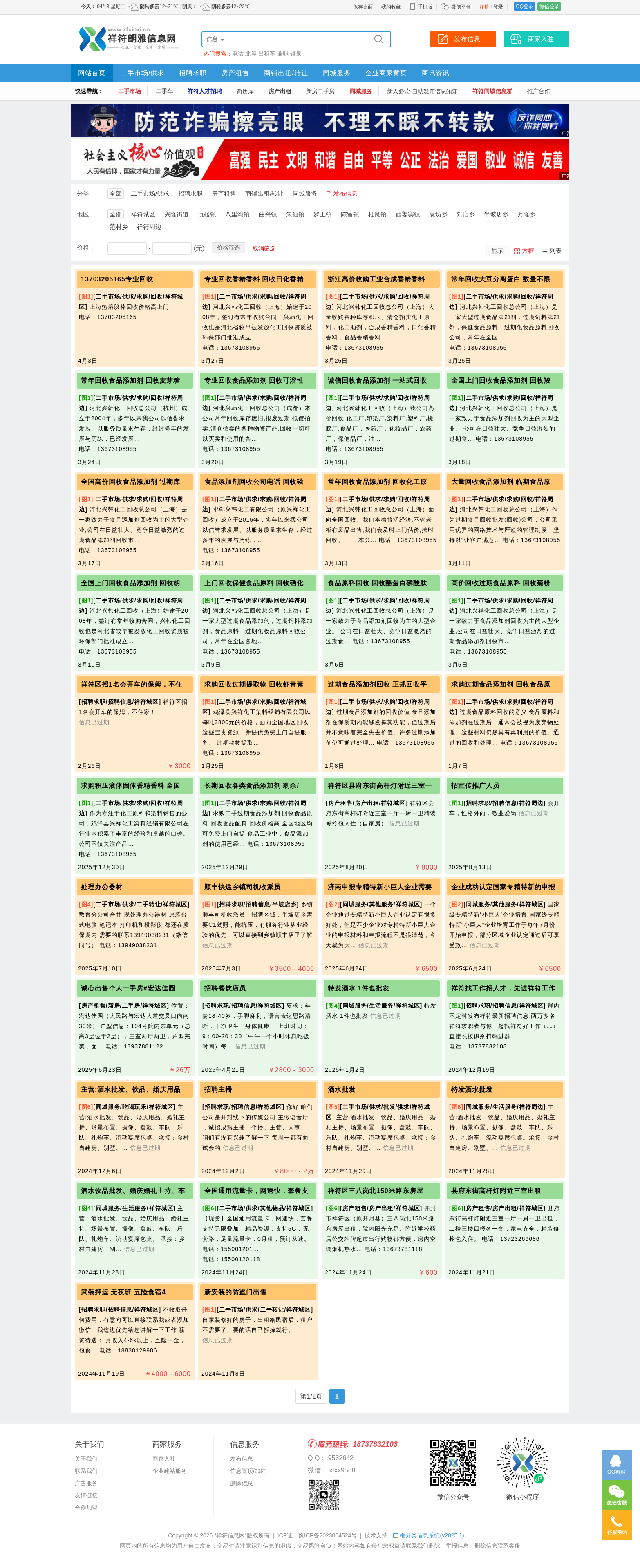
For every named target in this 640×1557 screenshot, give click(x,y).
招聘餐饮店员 (225, 988)
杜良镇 (377, 214)
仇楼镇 (207, 214)
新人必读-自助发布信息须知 (422, 91)
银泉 (296, 53)
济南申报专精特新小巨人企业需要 (380, 886)
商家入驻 (163, 1458)
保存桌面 (363, 7)
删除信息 (241, 1483)
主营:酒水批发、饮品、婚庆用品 (131, 1089)
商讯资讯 (436, 72)
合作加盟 (86, 1507)
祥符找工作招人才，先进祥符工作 (503, 988)
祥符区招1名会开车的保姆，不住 (131, 684)
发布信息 (345, 193)
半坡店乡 (496, 214)
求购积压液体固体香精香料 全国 (130, 785)
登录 (498, 7)
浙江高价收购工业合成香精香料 (376, 279)
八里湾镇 (237, 214)
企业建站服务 (169, 1471)
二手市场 (129, 91)
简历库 (245, 91)
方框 (528, 250)
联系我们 (86, 1471)
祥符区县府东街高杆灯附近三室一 (380, 785)
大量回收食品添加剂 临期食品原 (500, 481)
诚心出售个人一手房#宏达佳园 (128, 988)
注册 (484, 7)
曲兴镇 (268, 214)
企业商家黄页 (386, 72)
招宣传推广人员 (475, 785)
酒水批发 (342, 1089)
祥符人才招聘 (205, 91)
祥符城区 (143, 214)
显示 (497, 250)
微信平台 (461, 7)
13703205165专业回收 (117, 279)
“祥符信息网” (230, 1535)
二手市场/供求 (142, 72)
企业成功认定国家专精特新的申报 (503, 886)
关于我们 (86, 1458)
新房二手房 (320, 91)
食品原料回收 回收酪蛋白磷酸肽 (377, 583)
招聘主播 (218, 1089)
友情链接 (86, 1495)
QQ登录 (524, 6)
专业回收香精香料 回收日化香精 (254, 279)
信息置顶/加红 (248, 1471)
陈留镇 (350, 214)
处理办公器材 (102, 886)
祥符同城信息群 (492, 91)
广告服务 (86, 1483)
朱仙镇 (295, 214)
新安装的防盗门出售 (235, 1292)
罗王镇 (322, 214)
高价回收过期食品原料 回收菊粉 (500, 583)
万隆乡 (526, 214)
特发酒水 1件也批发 (358, 988)
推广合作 (538, 91)
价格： (86, 247)
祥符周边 (149, 226)
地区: (84, 214)
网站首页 (92, 72)
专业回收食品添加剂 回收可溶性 (254, 380)
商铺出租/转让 (286, 72)
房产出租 (280, 91)
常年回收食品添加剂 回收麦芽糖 (130, 380)
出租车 (266, 53)
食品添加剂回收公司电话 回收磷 (254, 481)
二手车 (164, 91)
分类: (84, 193)
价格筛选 (228, 247)
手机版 (421, 7)
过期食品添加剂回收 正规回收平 (377, 684)
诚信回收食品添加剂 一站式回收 (377, 380)
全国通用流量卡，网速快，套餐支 (256, 1190)
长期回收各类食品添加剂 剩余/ (251, 785)
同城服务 (337, 72)
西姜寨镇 (408, 214)
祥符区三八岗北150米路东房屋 (375, 1190)
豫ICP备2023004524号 (327, 1535)
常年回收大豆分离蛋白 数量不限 (500, 279)
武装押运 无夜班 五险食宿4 (123, 1292)
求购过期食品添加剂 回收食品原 (500, 684)
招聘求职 (193, 72)
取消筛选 (264, 248)
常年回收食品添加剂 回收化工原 (377, 481)
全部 (116, 193)
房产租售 (235, 72)
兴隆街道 (176, 214)
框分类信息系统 (428, 1535)
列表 (555, 250)
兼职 (283, 53)
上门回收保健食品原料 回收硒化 (254, 583)
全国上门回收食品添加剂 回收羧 (500, 380)
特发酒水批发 (472, 1089)
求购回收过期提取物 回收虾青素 (254, 684)
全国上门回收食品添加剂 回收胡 (130, 583)
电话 (238, 53)
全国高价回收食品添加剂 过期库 (130, 481)
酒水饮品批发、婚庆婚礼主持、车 (133, 1190)
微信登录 (549, 6)
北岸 (251, 53)
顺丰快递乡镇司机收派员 (242, 886)
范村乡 (119, 226)
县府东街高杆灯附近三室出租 (496, 1190)
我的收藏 (391, 7)
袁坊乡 (438, 214)
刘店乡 (466, 214)
